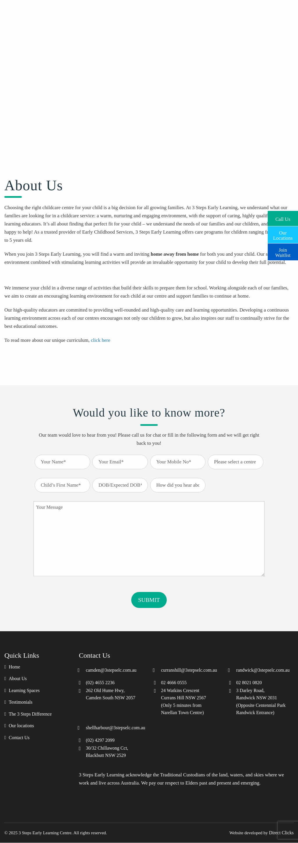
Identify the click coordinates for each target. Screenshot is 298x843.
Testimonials (21, 702)
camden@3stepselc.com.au (111, 670)
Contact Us (19, 738)
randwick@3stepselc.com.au (263, 670)
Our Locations (282, 235)
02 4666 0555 (174, 682)
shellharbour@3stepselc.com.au (115, 727)
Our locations (21, 726)
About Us (18, 679)
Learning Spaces (24, 690)
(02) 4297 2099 (100, 740)
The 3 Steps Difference (30, 714)
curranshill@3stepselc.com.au (189, 670)
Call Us (282, 218)
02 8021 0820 (249, 682)
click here (100, 340)
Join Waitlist (282, 252)
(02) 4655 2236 (100, 682)
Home (14, 667)
